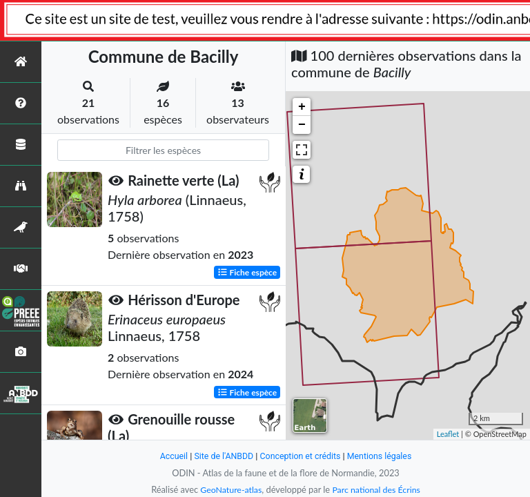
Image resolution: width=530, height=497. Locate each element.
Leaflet (448, 433)
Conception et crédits (300, 456)
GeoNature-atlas (229, 489)
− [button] (302, 125)
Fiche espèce (247, 272)
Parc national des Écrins (377, 489)
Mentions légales (382, 456)
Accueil (169, 456)
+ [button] (302, 107)
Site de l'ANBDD (222, 456)
